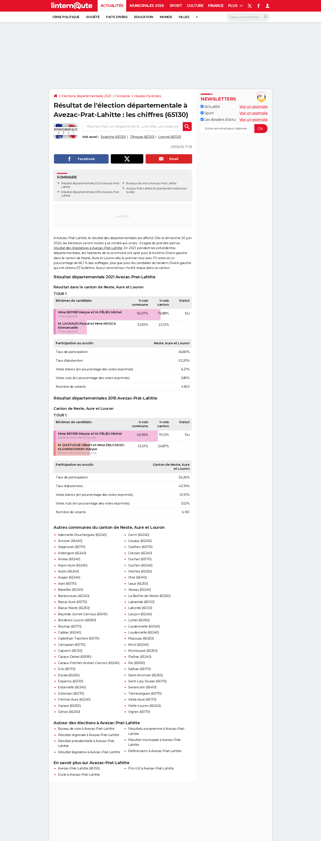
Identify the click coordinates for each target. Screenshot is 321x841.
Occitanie (122, 96)
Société (93, 17)
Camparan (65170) (71, 645)
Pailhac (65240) (139, 657)
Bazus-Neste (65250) (74, 608)
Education (143, 17)
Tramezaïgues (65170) (144, 693)
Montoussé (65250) (142, 651)
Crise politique (65, 17)
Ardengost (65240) (72, 553)
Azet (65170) (67, 584)
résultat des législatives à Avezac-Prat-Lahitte (88, 248)
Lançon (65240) (140, 614)
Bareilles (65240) (70, 590)
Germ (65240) (138, 535)
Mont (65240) (138, 645)
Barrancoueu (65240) (73, 596)
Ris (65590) (136, 663)
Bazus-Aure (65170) (72, 602)
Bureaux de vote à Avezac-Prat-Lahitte (151, 183)
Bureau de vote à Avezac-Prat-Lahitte (86, 729)
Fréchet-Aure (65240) (74, 699)
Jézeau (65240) (139, 590)
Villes (184, 17)
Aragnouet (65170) (71, 547)
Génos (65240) (69, 712)
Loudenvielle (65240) (144, 626)
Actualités (112, 6)
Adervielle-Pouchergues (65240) (82, 535)
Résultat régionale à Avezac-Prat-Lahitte (88, 735)
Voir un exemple (253, 107)
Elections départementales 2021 (86, 96)
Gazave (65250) (69, 706)
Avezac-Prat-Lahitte (139, 188)
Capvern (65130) (70, 651)
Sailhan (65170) (139, 669)
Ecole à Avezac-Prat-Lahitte (79, 775)
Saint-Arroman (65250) (145, 675)
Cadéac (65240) (69, 632)
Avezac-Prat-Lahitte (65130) (79, 768)
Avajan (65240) (69, 577)
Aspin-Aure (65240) (72, 565)
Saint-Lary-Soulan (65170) (147, 681)
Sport (176, 6)
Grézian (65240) (140, 553)
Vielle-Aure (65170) (142, 699)
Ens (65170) (66, 669)
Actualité (210, 107)
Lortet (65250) (138, 620)
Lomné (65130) (169, 137)
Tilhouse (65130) (142, 137)
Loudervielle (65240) (143, 632)
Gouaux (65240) (140, 541)
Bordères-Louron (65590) (77, 620)
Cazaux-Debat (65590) (74, 657)
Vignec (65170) (139, 712)
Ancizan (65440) (70, 541)
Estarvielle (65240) (72, 687)
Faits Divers (117, 17)
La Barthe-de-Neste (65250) (149, 596)
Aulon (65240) (68, 571)
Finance (216, 6)
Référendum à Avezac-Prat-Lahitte (154, 751)
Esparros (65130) (70, 681)
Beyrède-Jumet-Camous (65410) (82, 614)
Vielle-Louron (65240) (144, 706)
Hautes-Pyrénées (147, 96)
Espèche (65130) (113, 137)
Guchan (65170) (139, 559)
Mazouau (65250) (141, 638)
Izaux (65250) (138, 584)
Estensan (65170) (71, 693)
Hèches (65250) (140, 571)
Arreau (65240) (69, 559)
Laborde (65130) (140, 608)
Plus (235, 6)
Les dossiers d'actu (218, 119)
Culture (195, 6)
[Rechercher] (248, 17)
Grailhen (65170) (140, 547)
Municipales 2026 (147, 6)
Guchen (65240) (140, 565)
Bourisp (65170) (69, 626)
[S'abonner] (234, 128)
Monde (166, 17)
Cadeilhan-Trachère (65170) (78, 638)
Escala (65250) (68, 675)
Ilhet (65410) (137, 577)
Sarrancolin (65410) (142, 687)
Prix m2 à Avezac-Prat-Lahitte (151, 768)
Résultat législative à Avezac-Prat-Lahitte (89, 752)
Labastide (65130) (141, 602)
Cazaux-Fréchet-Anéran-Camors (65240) (88, 663)
